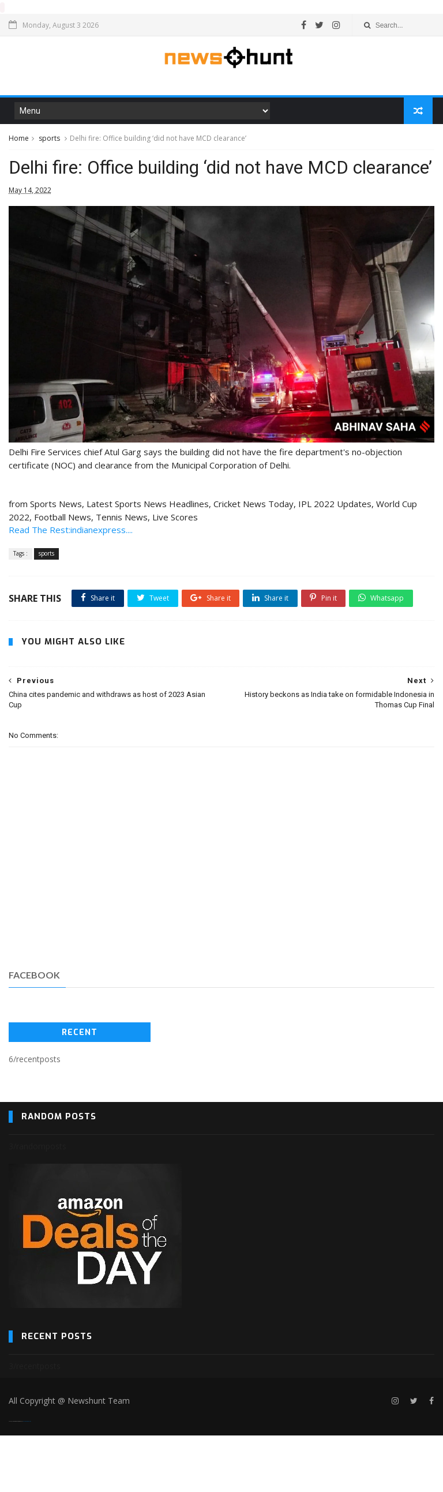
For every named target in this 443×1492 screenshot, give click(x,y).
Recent (79, 1088)
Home (19, 139)
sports (49, 139)
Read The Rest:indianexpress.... (71, 559)
